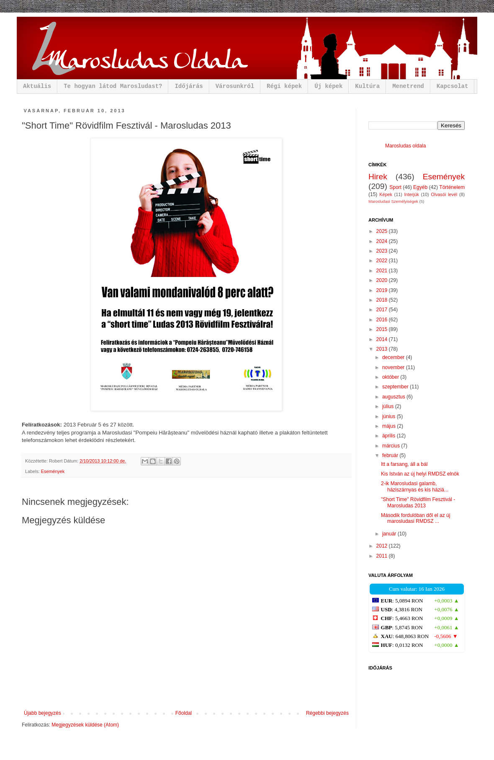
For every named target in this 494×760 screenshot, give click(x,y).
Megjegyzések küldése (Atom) (85, 725)
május (389, 426)
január (390, 534)
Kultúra (367, 86)
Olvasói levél (444, 194)
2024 (382, 241)
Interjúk (411, 194)
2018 (382, 300)
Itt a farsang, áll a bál (404, 464)
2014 (382, 339)
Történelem (452, 187)
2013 (382, 349)
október (391, 377)
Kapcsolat (452, 86)
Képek (385, 194)
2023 (382, 251)
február (390, 455)
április (389, 436)
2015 (382, 329)
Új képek (328, 86)
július (388, 406)
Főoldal (183, 713)
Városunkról (235, 86)
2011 (382, 556)
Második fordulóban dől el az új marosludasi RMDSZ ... (415, 518)
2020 (382, 280)
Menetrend (408, 86)
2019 (382, 290)
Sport (395, 187)
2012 (382, 546)
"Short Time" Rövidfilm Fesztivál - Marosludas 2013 (418, 502)
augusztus (394, 397)
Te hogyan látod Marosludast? (113, 86)
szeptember (396, 387)
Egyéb (420, 187)
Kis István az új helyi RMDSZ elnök (420, 474)
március (391, 446)
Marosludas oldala (405, 146)
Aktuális (37, 86)
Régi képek (284, 86)
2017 (382, 310)
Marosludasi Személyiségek (393, 201)
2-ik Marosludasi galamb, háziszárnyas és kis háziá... (414, 486)
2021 (382, 271)
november (394, 367)
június (389, 416)
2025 (382, 231)
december (394, 357)
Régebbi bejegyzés (327, 713)
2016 (382, 320)
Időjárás (189, 86)
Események (52, 471)
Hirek (377, 176)
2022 (382, 261)
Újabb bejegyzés (42, 713)
